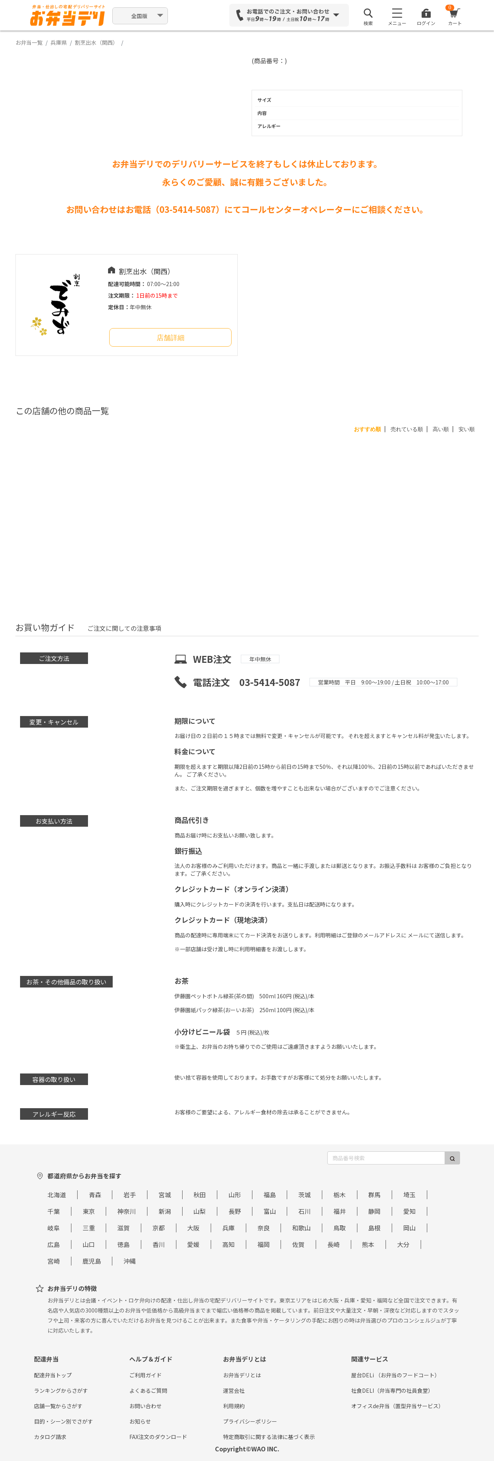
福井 (339, 1211)
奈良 (263, 1227)
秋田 (199, 1194)
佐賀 (298, 1244)
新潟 (165, 1211)
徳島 (123, 1244)
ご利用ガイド (145, 1375)
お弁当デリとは (242, 1375)
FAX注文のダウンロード (158, 1437)
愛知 (409, 1211)
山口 (89, 1244)
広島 (53, 1244)
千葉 (53, 1211)
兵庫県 (59, 42)
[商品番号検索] (386, 1157)
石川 (304, 1211)
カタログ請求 (50, 1437)
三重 (89, 1227)
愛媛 (193, 1244)
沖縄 (130, 1261)
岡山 (409, 1227)
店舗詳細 (170, 338)
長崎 (333, 1244)
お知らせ (140, 1421)
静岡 (374, 1211)
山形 (234, 1194)
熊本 (368, 1244)
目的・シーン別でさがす (63, 1421)
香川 (158, 1244)
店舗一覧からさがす (58, 1406)
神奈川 (126, 1211)
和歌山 (301, 1227)
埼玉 (409, 1194)
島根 (374, 1227)
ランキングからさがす (61, 1390)
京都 (158, 1227)
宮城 (165, 1194)
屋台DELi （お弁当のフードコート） (395, 1375)
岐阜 (53, 1227)
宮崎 (53, 1261)
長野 (234, 1211)
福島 (270, 1194)
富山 (270, 1211)
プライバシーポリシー (250, 1421)
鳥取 (339, 1227)
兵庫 (228, 1227)
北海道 (56, 1194)
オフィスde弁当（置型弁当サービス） (397, 1406)
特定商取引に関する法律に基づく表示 (269, 1437)
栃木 (339, 1194)
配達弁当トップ (53, 1375)
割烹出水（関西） (96, 42)
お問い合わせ (145, 1406)
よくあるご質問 (148, 1390)
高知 (228, 1244)
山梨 (199, 1211)
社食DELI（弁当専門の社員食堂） (392, 1390)
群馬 (374, 1194)
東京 (89, 1211)
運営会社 (234, 1390)
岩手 (130, 1194)
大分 (403, 1244)
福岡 (263, 1244)
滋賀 (123, 1227)
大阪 (193, 1227)
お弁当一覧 (28, 42)
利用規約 (234, 1406)
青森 (95, 1194)
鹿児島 (92, 1261)
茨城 (304, 1194)
